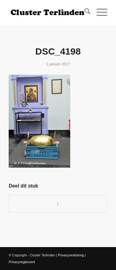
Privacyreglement (22, 262)
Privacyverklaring (71, 255)
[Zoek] (84, 12)
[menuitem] (84, 12)
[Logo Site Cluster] (48, 12)
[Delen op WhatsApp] (58, 203)
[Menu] (98, 12)
